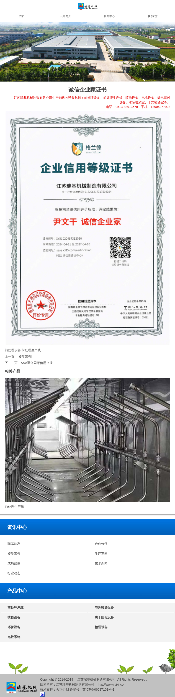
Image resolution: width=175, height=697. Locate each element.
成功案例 (14, 563)
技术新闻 (101, 563)
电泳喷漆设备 (104, 607)
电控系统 (14, 637)
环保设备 (14, 627)
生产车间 (101, 553)
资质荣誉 (14, 553)
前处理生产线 (31, 350)
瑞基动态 (14, 544)
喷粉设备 (14, 617)
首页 (22, 16)
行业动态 (14, 573)
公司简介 (65, 16)
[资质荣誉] (25, 356)
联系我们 (153, 16)
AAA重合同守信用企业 (37, 363)
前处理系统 (15, 607)
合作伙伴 (101, 544)
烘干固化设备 (104, 617)
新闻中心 (109, 16)
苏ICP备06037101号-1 (98, 689)
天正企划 (62, 689)
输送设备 (101, 627)
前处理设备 (13, 350)
